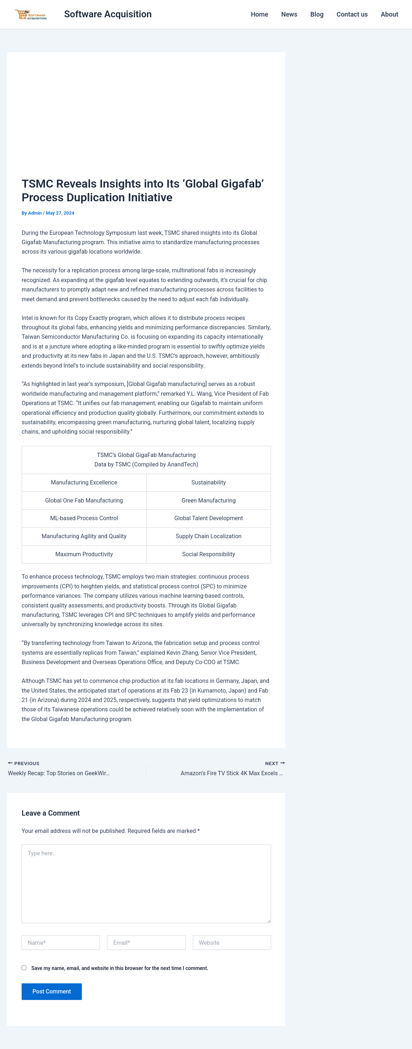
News (289, 14)
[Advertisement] (146, 120)
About (389, 14)
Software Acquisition (108, 14)
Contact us (352, 14)
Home (259, 14)
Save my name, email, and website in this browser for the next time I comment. (119, 968)
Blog (317, 14)
